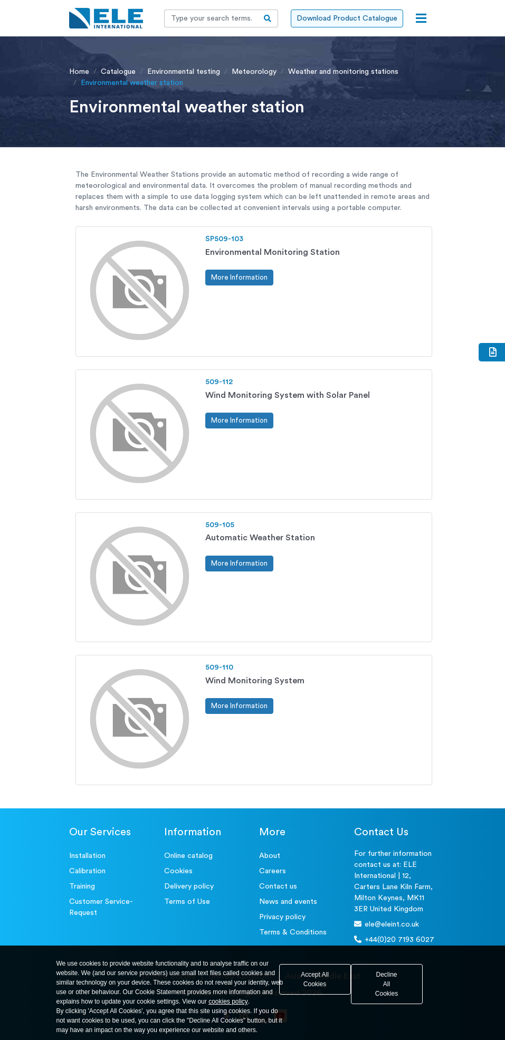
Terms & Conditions (293, 932)
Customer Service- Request (101, 907)
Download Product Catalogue (347, 18)
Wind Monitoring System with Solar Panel (287, 395)
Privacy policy (282, 917)
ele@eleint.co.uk (386, 924)
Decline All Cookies (386, 984)
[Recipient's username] (211, 18)
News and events (288, 901)
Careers (272, 871)
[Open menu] (421, 18)
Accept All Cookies (315, 979)
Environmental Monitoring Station (272, 252)
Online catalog (188, 856)
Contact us (278, 886)
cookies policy (228, 1001)
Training (82, 886)
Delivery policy (189, 886)
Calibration (87, 871)
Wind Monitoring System (254, 680)
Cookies (178, 871)
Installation (87, 856)
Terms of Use (187, 901)
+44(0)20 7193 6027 (394, 939)
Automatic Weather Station (260, 537)
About (269, 856)
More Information (239, 277)
